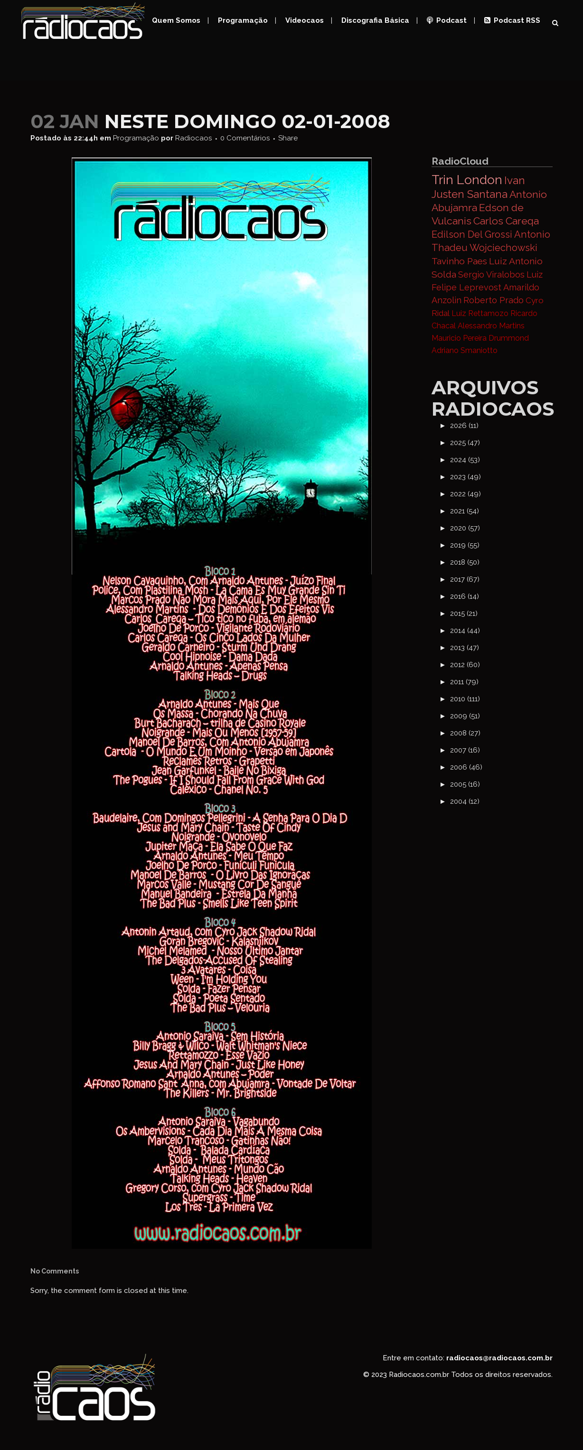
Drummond (509, 338)
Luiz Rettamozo (479, 313)
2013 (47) (464, 647)
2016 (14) (464, 596)
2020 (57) (465, 528)
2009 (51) (465, 716)
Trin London (467, 179)
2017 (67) (465, 579)
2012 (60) (465, 664)
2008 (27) (465, 733)
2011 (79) (464, 682)
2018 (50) (465, 562)
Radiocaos (193, 138)
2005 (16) (465, 784)
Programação (136, 138)
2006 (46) (466, 767)
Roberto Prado (493, 300)
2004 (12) (465, 801)
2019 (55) (465, 545)
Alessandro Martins (491, 325)
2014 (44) (465, 630)
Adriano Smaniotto (465, 350)
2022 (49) (465, 494)
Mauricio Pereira (459, 338)
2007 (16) (465, 750)
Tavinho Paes (459, 261)
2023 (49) (465, 477)
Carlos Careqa (506, 221)
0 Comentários (245, 138)
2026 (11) (464, 425)
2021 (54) (464, 511)
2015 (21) (464, 613)
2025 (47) (465, 442)
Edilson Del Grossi (472, 234)
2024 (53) (465, 459)
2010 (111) (465, 699)
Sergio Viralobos (491, 274)
